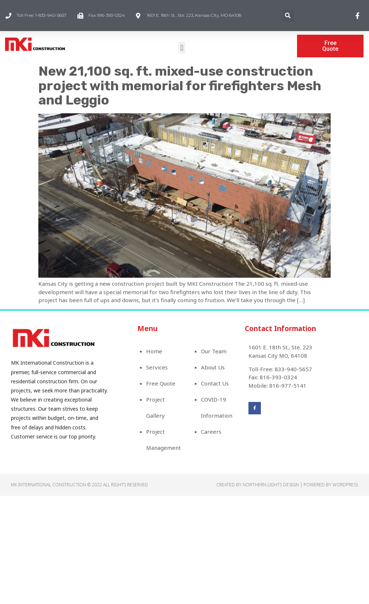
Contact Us (215, 383)
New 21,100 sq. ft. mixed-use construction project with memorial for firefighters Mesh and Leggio (179, 85)
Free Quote (160, 383)
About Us (213, 367)
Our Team (214, 351)
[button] (181, 48)
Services (157, 367)
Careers (211, 431)
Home (154, 351)
